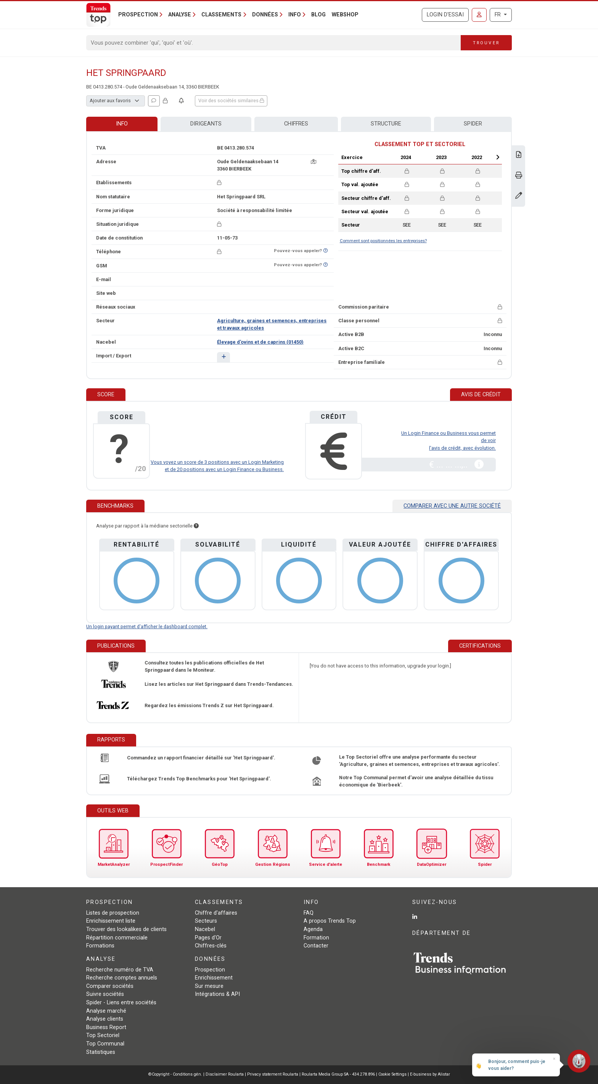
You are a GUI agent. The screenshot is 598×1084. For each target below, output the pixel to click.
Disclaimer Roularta (225, 1074)
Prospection (210, 970)
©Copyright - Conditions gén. (175, 1074)
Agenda (313, 929)
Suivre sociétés (105, 994)
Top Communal (105, 1044)
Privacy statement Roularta (272, 1074)
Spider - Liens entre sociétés (121, 1002)
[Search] (273, 42)
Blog (318, 14)
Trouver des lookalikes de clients (126, 929)
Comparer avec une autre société (452, 506)
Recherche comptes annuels (121, 978)
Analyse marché (106, 1011)
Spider (473, 124)
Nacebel (205, 929)
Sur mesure (209, 986)
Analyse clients (104, 1019)
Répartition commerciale (117, 937)
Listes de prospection (112, 913)
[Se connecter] (479, 15)
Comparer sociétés (109, 986)
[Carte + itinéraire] (313, 161)
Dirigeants (206, 124)
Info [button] (294, 14)
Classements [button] (221, 14)
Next (498, 157)
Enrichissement (214, 978)
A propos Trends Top (330, 921)
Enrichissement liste (110, 921)
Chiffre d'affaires (216, 913)
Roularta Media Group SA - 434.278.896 (339, 1074)
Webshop (345, 14)
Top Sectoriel (102, 1035)
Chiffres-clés (211, 945)
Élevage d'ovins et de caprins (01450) (260, 342)
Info (122, 124)
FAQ (308, 913)
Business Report (106, 1027)
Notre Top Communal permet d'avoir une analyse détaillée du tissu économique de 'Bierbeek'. (416, 781)
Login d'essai (445, 14)
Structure (386, 124)
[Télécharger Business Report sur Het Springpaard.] (518, 155)
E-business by (430, 1074)
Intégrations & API (217, 994)
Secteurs (206, 921)
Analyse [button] (179, 14)
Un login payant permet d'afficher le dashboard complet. (146, 626)
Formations (100, 945)
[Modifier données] (518, 196)
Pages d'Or (208, 937)
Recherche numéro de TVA (119, 970)
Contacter (316, 945)
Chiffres (296, 124)
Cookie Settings (393, 1074)
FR (498, 14)
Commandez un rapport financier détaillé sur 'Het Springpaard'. (201, 758)
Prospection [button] (138, 14)
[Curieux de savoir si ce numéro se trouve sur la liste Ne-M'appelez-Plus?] (325, 250)
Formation (316, 937)
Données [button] (265, 14)
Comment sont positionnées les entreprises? (383, 240)
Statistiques (100, 1052)
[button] (223, 357)
